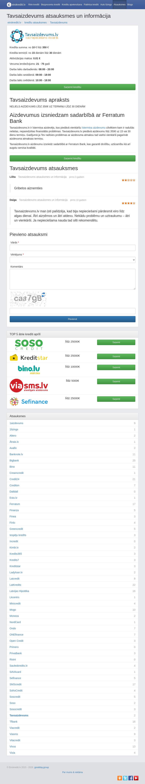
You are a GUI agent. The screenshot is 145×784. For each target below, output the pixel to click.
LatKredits (15, 584)
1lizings (14, 429)
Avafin (13, 448)
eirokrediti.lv (19, 4)
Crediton (14, 485)
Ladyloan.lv (16, 572)
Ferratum (15, 504)
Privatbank (16, 653)
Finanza (14, 510)
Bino (12, 466)
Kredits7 (14, 560)
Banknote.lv (16, 454)
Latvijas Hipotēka (19, 591)
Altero (13, 435)
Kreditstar (15, 566)
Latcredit (15, 578)
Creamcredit (17, 472)
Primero (14, 647)
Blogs (130, 4)
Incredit (14, 541)
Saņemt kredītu (72, 87)
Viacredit (15, 727)
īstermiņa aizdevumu (94, 127)
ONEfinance (16, 634)
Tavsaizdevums (19, 715)
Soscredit (15, 696)
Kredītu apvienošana (72, 4)
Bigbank (14, 460)
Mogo (13, 609)
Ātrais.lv (14, 441)
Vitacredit (15, 740)
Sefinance (15, 678)
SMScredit (16, 684)
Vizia (12, 752)
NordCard (15, 622)
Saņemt (116, 342)
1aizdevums (16, 423)
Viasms (14, 734)
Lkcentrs (14, 597)
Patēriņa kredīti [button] (91, 4)
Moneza (14, 615)
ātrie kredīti (26, 334)
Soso (13, 703)
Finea (13, 516)
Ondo (13, 628)
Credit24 (14, 479)
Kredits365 (16, 553)
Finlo (12, 522)
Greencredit (16, 528)
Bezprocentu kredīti (50, 4)
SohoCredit (16, 690)
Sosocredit (16, 709)
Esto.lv (13, 497)
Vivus (13, 746)
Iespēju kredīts (18, 535)
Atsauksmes (119, 4)
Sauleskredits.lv (19, 665)
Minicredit (15, 603)
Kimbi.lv (14, 547)
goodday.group (41, 767)
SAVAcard (15, 671)
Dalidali (14, 491)
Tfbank (14, 721)
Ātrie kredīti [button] (33, 4)
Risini (13, 659)
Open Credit (16, 640)
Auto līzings (106, 4)
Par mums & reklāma (72, 772)
